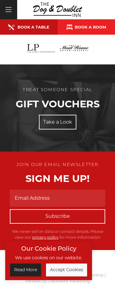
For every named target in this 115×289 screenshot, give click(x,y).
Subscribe (57, 216)
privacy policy (45, 237)
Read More (25, 269)
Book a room (86, 27)
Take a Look (57, 122)
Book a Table (28, 27)
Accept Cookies (66, 269)
